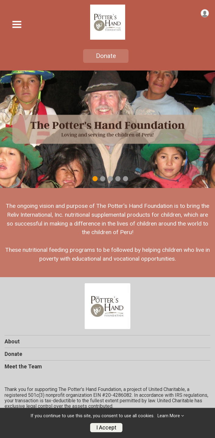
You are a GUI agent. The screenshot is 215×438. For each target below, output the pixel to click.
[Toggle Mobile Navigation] (17, 24)
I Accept (106, 428)
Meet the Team (23, 367)
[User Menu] (205, 13)
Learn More (168, 415)
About (12, 341)
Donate (106, 56)
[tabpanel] (107, 129)
